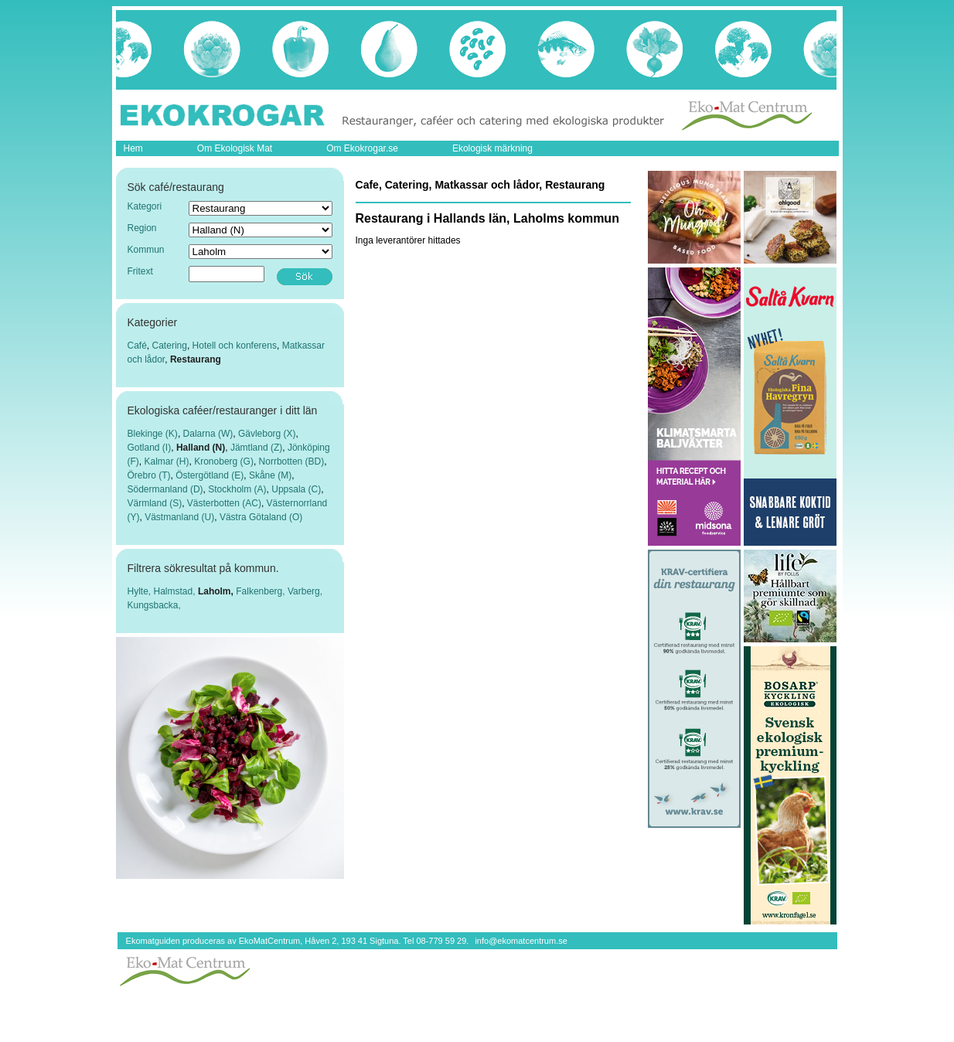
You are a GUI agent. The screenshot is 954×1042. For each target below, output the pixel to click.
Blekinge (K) (153, 433)
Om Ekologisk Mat (234, 148)
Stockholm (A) (237, 489)
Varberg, (305, 591)
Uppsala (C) (296, 489)
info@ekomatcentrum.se (521, 940)
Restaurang (195, 359)
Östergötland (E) (209, 475)
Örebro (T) (149, 475)
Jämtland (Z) (256, 447)
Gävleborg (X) (267, 433)
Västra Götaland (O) (261, 517)
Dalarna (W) (208, 433)
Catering (169, 345)
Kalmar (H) (167, 461)
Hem (133, 148)
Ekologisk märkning (492, 148)
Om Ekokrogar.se (362, 148)
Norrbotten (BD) (292, 461)
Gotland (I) (150, 447)
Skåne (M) (270, 475)
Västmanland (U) (179, 517)
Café (137, 345)
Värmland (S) (155, 503)
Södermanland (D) (165, 489)
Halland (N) (200, 447)
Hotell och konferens (235, 345)
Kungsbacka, (154, 605)
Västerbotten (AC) (224, 503)
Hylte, (141, 591)
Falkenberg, (262, 591)
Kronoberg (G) (224, 461)
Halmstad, (176, 591)
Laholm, (217, 591)
